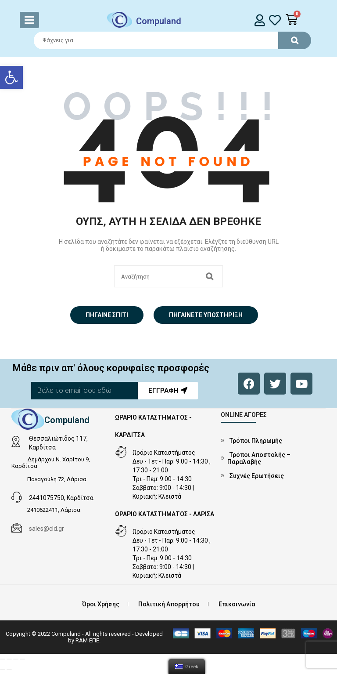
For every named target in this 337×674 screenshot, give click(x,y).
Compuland (158, 21)
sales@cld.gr (46, 528)
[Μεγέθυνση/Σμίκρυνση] (22, 659)
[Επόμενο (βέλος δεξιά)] (9, 669)
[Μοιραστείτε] (9, 659)
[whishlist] (275, 20)
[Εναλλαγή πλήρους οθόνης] (15, 659)
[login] (260, 20)
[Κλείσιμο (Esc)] (2, 659)
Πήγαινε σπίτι (107, 315)
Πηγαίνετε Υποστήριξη (206, 315)
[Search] (168, 40)
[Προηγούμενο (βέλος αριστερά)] (2, 669)
